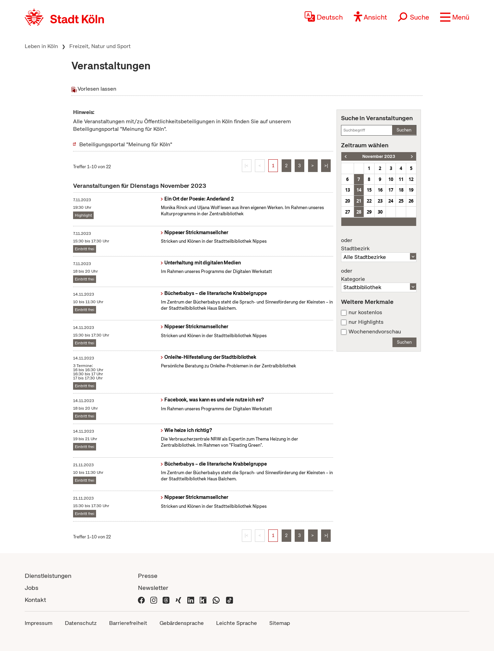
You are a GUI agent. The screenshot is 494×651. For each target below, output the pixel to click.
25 (401, 201)
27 (347, 212)
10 (390, 179)
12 (411, 179)
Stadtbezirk (378, 244)
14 (358, 190)
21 (358, 201)
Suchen (404, 130)
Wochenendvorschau (375, 331)
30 (380, 212)
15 (369, 190)
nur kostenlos (365, 312)
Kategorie (378, 275)
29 (369, 212)
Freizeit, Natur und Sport (100, 46)
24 (390, 201)
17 (390, 190)
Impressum (38, 623)
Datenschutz (81, 623)
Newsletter (153, 588)
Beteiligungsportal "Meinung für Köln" (125, 144)
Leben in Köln (41, 46)
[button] (454, 17)
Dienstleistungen (48, 576)
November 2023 (378, 156)
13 (347, 190)
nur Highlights (366, 322)
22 (369, 201)
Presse (147, 576)
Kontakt (35, 600)
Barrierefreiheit (128, 623)
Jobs (31, 588)
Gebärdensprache (182, 623)
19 (411, 190)
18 (401, 190)
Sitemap (279, 623)
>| (326, 166)
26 (411, 201)
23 (380, 201)
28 (358, 212)
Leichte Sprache (236, 623)
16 (380, 190)
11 (401, 179)
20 (347, 201)
